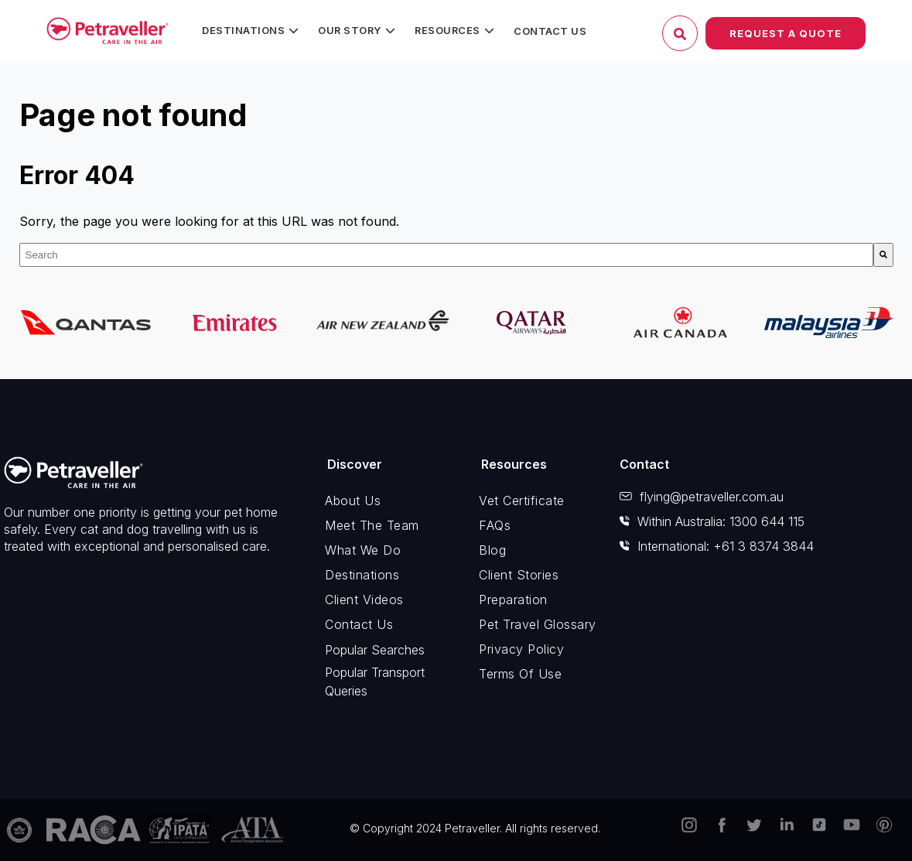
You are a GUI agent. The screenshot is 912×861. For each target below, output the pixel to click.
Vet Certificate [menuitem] (522, 500)
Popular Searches (375, 650)
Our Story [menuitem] (349, 30)
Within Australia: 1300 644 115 (712, 521)
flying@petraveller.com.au (702, 496)
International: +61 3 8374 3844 (717, 546)
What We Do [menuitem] (363, 550)
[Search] (883, 255)
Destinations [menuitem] (243, 30)
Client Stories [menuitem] (518, 575)
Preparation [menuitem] (513, 599)
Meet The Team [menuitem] (372, 525)
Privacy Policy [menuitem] (521, 649)
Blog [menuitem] (492, 550)
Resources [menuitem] (447, 30)
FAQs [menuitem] (495, 525)
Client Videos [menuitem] (364, 599)
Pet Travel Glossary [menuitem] (537, 624)
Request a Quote (785, 33)
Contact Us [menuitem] (550, 31)
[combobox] (446, 255)
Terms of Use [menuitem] (520, 674)
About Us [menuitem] (353, 500)
